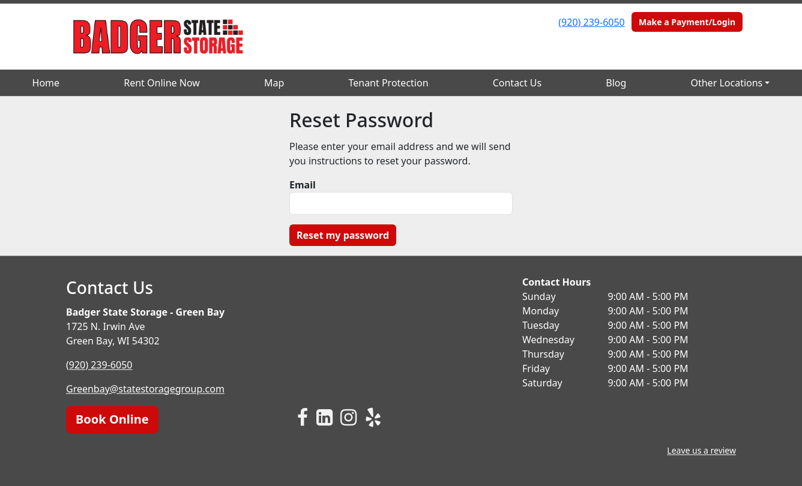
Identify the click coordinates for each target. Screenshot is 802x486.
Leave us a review (701, 450)
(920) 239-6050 (591, 22)
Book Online (112, 419)
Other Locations (726, 82)
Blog (616, 82)
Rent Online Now (162, 82)
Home (46, 82)
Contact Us (517, 82)
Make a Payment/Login (687, 22)
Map (274, 82)
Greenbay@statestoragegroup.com (145, 388)
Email (302, 184)
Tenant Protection (388, 82)
